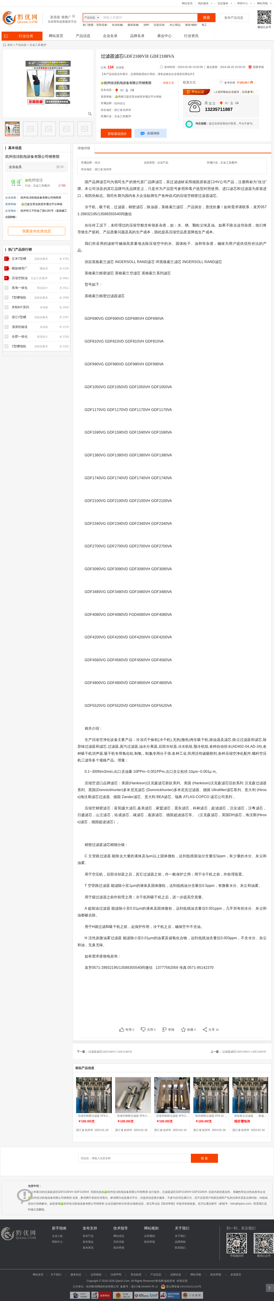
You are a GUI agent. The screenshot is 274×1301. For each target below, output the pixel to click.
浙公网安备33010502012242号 (181, 1286)
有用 (129, 1029)
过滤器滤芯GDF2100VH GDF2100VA (138, 56)
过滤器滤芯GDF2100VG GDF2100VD (244, 1051)
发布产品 (88, 1236)
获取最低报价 (117, 133)
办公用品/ (175, 24)
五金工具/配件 (38, 45)
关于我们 (180, 1236)
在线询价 (150, 134)
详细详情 (83, 148)
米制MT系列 (20, 307)
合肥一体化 (20, 336)
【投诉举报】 (168, 1203)
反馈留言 (235, 1274)
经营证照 (182, 1280)
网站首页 (187, 3)
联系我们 (180, 1247)
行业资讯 (191, 36)
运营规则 (149, 1236)
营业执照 (136, 1274)
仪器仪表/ (159, 24)
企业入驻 (57, 1236)
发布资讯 (88, 1247)
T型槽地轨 (19, 297)
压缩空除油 (20, 278)
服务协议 (75, 1274)
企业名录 (110, 36)
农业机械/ (117, 24)
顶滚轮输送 (20, 327)
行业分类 (26, 36)
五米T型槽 (19, 258)
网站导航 (195, 1274)
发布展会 (88, 1241)
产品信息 (83, 36)
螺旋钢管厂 (20, 268)
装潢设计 (42, 336)
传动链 (44, 307)
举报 (171, 1029)
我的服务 (203, 3)
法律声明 (115, 1274)
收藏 (191, 1029)
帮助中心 (242, 3)
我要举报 (258, 67)
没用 (151, 1029)
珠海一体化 (20, 288)
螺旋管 (44, 268)
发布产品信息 (233, 17)
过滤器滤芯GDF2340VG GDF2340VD (110, 1051)
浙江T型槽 (19, 317)
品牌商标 (180, 1241)
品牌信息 (175, 1274)
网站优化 (118, 1236)
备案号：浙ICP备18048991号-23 (139, 1286)
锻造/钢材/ (191, 24)
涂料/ (146, 24)
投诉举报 (118, 1247)
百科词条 (118, 1241)
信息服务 (223, 3)
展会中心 (164, 36)
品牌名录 (137, 36)
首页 (10, 45)
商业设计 (42, 288)
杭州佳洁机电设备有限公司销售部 (32, 157)
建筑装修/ (133, 24)
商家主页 (168, 82)
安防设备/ (102, 24)
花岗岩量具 (41, 258)
